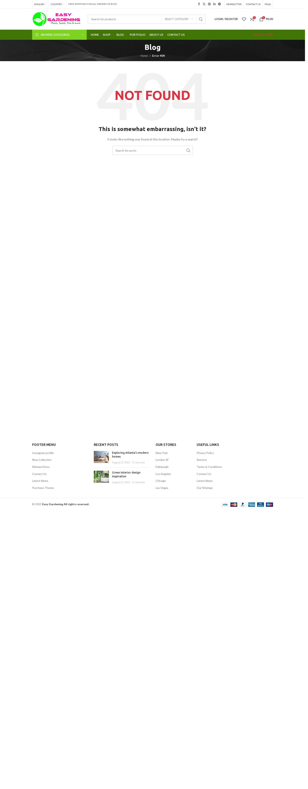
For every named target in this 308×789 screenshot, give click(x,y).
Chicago (161, 480)
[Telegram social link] (219, 4)
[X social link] (204, 4)
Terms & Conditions (209, 466)
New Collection (42, 459)
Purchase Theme (43, 487)
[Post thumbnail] (101, 457)
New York (162, 453)
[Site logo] (57, 18)
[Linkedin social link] (214, 4)
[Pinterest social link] (209, 4)
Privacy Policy (205, 453)
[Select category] (178, 19)
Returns (202, 459)
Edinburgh (162, 466)
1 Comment (138, 462)
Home (144, 55)
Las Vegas (162, 487)
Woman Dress (41, 466)
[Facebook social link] (199, 4)
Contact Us (39, 474)
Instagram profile (43, 453)
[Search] (147, 19)
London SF (162, 459)
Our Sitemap (205, 487)
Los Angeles (163, 474)
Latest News (40, 480)
